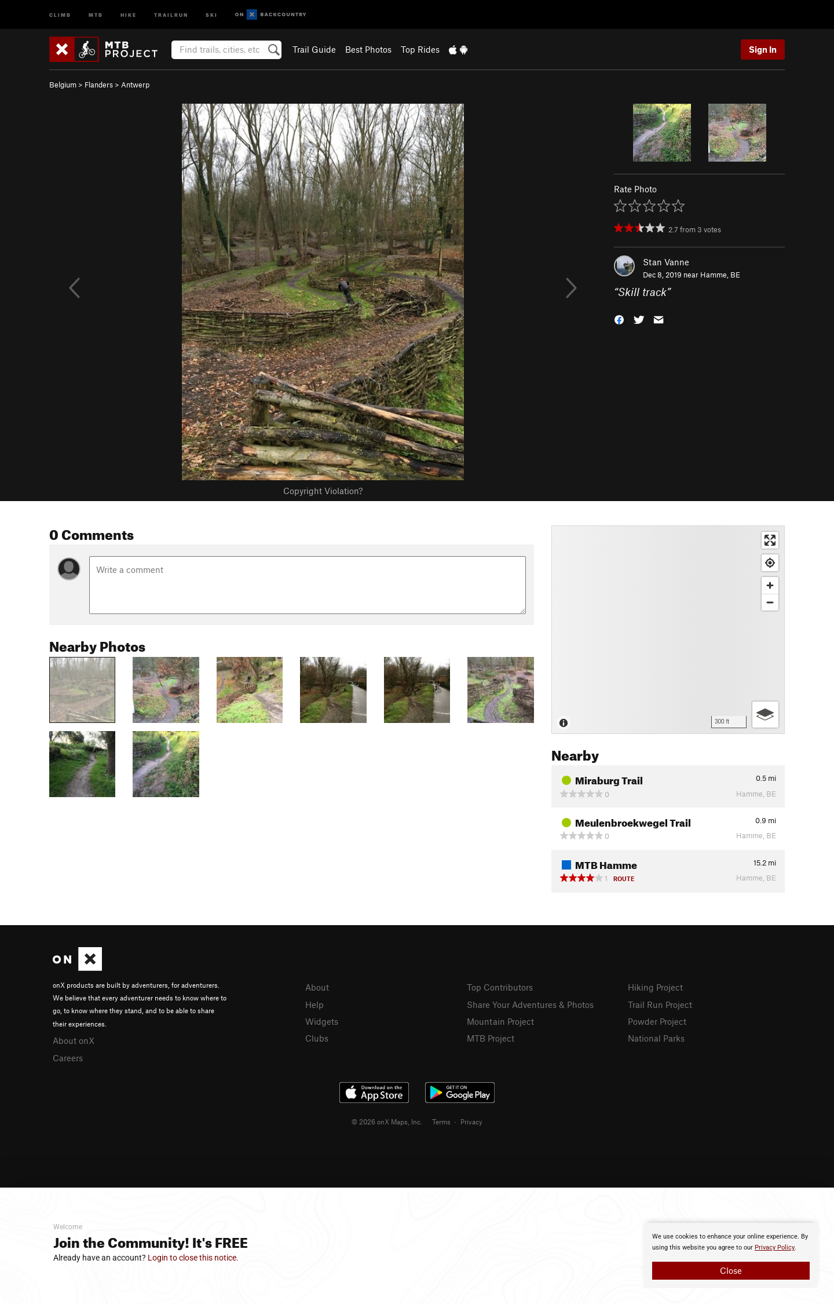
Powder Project (657, 1021)
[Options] (765, 715)
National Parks (656, 1038)
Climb (60, 14)
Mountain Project (500, 1021)
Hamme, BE (720, 274)
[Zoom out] (770, 602)
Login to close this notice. (193, 1257)
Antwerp (135, 84)
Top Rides (420, 49)
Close (731, 1270)
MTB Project (490, 1038)
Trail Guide (314, 49)
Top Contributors (500, 987)
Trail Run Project (660, 1004)
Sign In (763, 49)
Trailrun (171, 14)
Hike (128, 14)
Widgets (321, 1021)
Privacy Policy (775, 1247)
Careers (68, 1058)
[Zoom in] (770, 585)
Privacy (471, 1121)
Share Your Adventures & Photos (530, 1004)
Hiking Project (655, 987)
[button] (619, 319)
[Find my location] (770, 562)
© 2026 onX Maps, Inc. (387, 1121)
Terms (441, 1121)
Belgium (62, 84)
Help (314, 1004)
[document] (731, 1255)
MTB (96, 14)
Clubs (316, 1038)
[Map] (668, 629)
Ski (212, 14)
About (317, 987)
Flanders (99, 84)
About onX (73, 1040)
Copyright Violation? (323, 490)
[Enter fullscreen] (770, 540)
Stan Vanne (666, 262)
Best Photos (368, 49)
